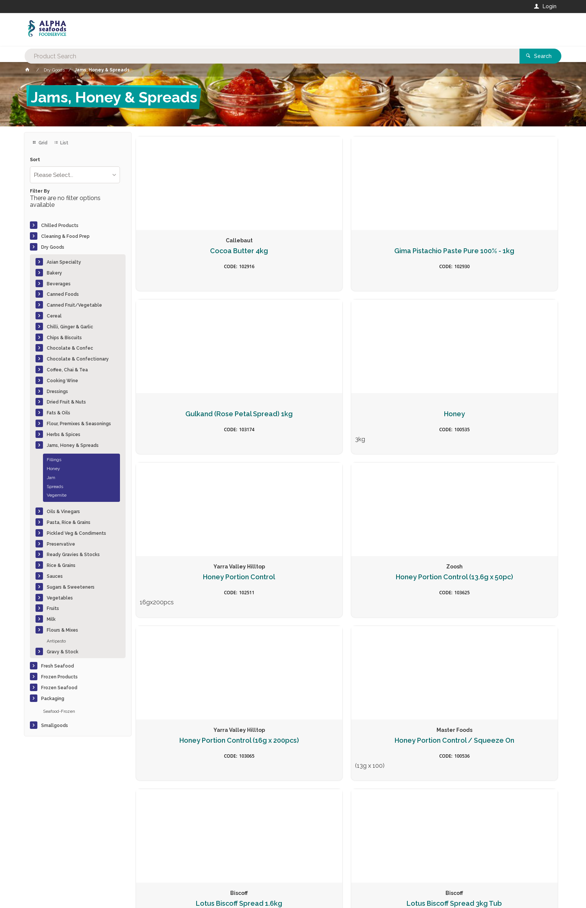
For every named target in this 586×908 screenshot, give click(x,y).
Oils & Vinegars (63, 511)
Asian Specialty (64, 262)
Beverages (59, 283)
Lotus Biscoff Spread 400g (401, 573)
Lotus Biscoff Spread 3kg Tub (292, 577)
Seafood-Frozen (59, 711)
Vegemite (57, 495)
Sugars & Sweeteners (71, 587)
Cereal (54, 316)
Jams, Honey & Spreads (73, 445)
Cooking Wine (62, 380)
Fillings (54, 459)
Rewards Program (419, 861)
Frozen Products (59, 677)
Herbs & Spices (63, 434)
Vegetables (60, 598)
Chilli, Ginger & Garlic (70, 326)
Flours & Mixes (62, 630)
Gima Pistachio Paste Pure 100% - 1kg (293, 250)
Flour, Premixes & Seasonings (79, 423)
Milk (51, 619)
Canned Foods (63, 294)
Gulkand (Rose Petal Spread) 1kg (400, 250)
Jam (51, 477)
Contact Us (44, 857)
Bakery (54, 273)
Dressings (57, 391)
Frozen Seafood (59, 687)
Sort (35, 159)
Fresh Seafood (57, 666)
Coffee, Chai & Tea (67, 369)
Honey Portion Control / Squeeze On (508, 413)
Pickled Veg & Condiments (76, 533)
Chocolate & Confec (70, 348)
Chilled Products (59, 225)
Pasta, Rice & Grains (68, 522)
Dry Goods (52, 247)
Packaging (52, 698)
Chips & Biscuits (64, 337)
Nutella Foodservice (508, 573)
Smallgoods (54, 725)
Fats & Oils (58, 412)
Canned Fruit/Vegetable (74, 305)
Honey (53, 468)
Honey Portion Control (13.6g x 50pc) (293, 413)
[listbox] (75, 174)
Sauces (55, 576)
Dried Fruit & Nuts (66, 402)
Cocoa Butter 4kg (185, 246)
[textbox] (263, 29)
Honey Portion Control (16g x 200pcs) (400, 413)
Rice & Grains (61, 565)
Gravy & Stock (62, 651)
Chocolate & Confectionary (78, 359)
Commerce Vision (67, 889)
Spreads (55, 486)
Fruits (53, 608)
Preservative (61, 544)
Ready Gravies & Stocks (73, 554)
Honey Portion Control (185, 410)
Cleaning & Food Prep (65, 236)
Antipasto (56, 641)
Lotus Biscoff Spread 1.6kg (185, 573)
